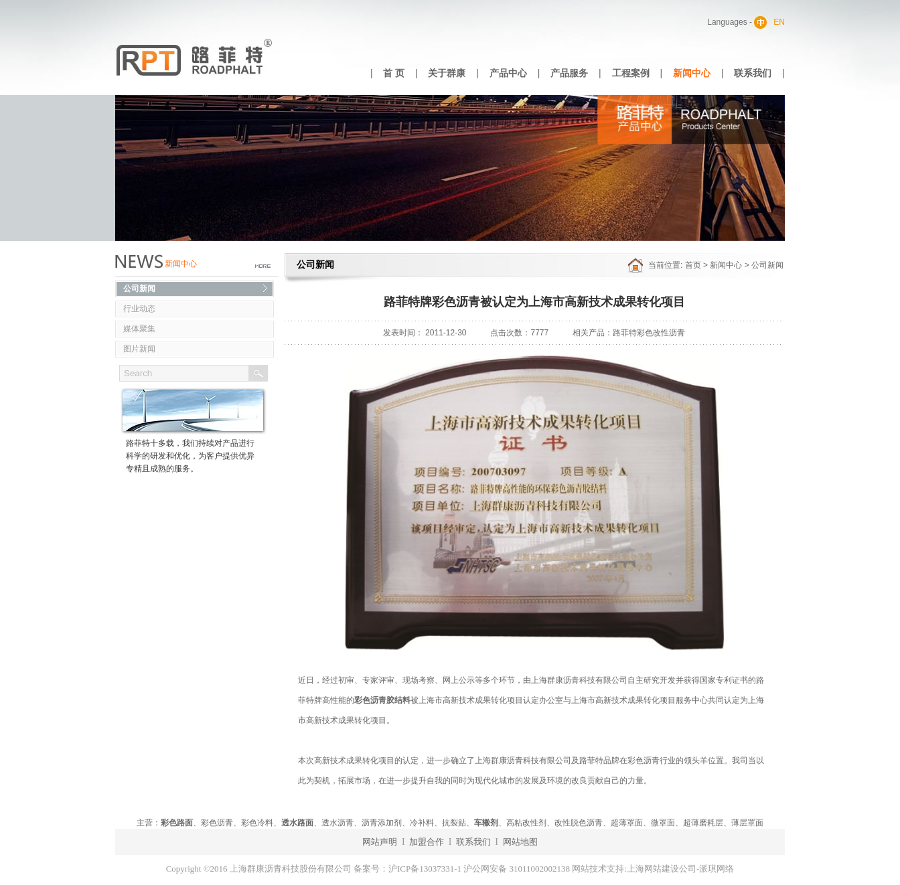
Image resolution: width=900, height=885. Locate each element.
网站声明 (379, 842)
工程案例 (631, 73)
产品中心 (508, 73)
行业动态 (139, 308)
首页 (693, 265)
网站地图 (520, 842)
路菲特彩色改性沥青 (649, 332)
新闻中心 (691, 73)
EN (779, 22)
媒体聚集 (139, 328)
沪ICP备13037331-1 (424, 869)
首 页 (393, 73)
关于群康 (446, 73)
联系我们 (752, 73)
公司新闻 (139, 288)
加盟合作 (426, 842)
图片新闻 (139, 348)
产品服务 (569, 73)
